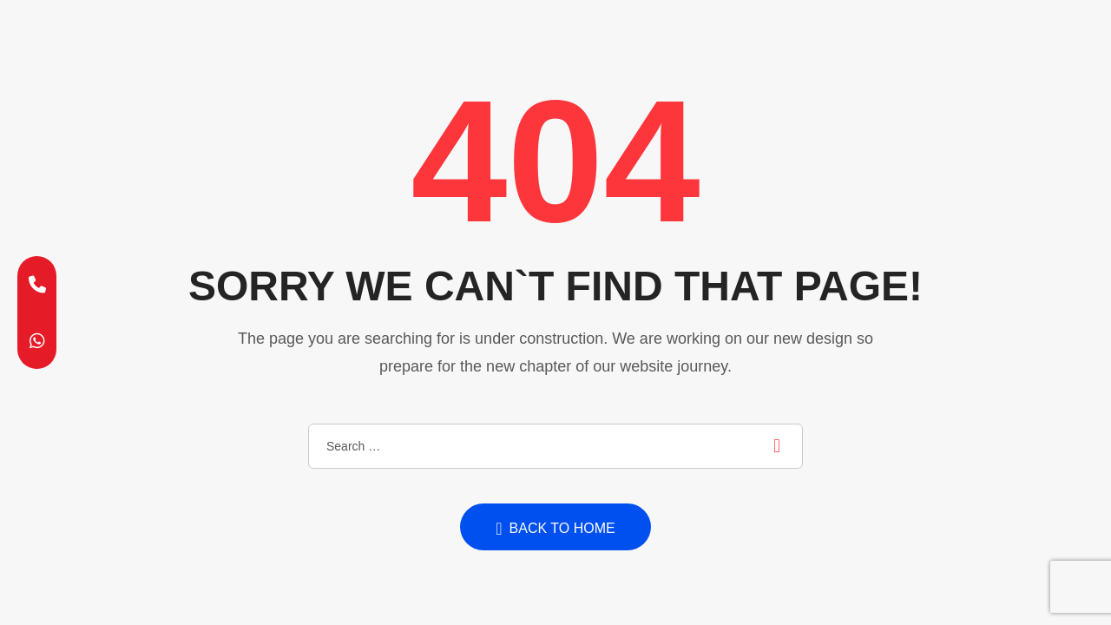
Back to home (555, 529)
